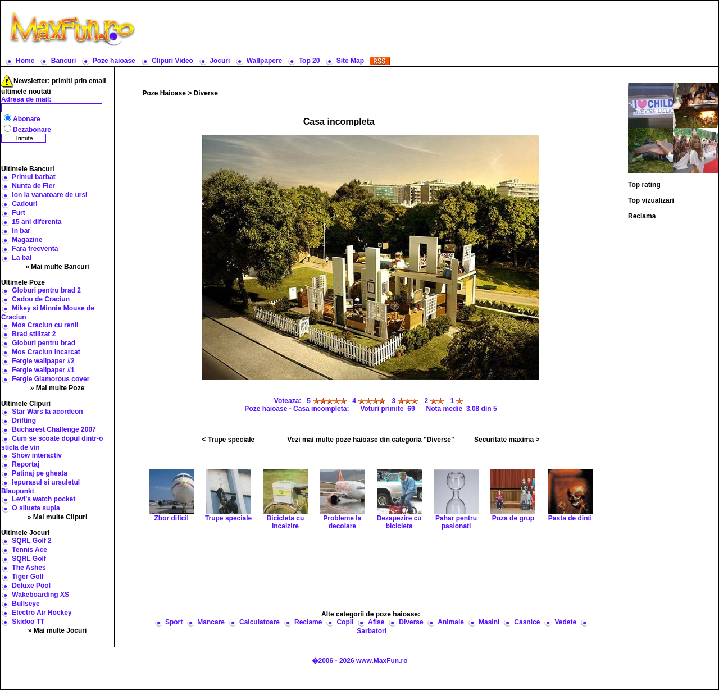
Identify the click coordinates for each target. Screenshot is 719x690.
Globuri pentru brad (43, 343)
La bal (21, 258)
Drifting (24, 420)
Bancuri (63, 61)
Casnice (527, 622)
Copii (344, 622)
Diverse (206, 93)
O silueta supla (36, 508)
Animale (451, 622)
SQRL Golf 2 (31, 541)
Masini (489, 622)
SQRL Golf (28, 559)
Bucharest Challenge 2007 (53, 429)
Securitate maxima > (506, 440)
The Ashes (28, 568)
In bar (21, 231)
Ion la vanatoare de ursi (49, 195)
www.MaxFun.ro (382, 661)
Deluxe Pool (31, 586)
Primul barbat (33, 177)
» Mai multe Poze (57, 388)
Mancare (211, 622)
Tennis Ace (29, 550)
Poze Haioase (164, 93)
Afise (376, 622)
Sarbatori (371, 631)
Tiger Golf (27, 577)
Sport (174, 622)
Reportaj (25, 464)
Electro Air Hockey (41, 612)
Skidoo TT (28, 621)
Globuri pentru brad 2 (46, 290)
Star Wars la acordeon (47, 411)
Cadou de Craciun (41, 299)
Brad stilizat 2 (34, 334)
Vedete (565, 622)
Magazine (27, 240)
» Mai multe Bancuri (57, 267)
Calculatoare (259, 622)
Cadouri (24, 204)
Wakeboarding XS (40, 594)
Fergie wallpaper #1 (43, 370)
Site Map (350, 61)
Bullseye (25, 603)
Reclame (308, 622)
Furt (18, 213)
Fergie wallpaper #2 (43, 361)
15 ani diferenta (36, 222)
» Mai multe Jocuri (57, 630)
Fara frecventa (35, 249)
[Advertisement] (429, 28)
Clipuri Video (172, 61)
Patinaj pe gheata (39, 473)
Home (25, 61)
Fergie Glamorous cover (50, 379)
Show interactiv (37, 455)
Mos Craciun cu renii (45, 325)
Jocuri (220, 61)
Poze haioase (114, 61)
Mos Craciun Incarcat (46, 352)
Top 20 (309, 61)
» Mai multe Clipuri (58, 517)
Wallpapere (265, 61)
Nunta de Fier (33, 186)
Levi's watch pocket (43, 499)
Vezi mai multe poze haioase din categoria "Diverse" (370, 440)
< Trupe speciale (228, 440)
